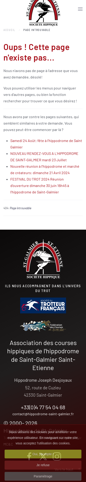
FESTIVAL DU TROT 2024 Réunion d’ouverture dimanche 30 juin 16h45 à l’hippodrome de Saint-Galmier (39, 185)
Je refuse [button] (43, 469)
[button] (80, 9)
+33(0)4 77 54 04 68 (43, 407)
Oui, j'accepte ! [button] (42, 458)
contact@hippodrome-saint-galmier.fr (43, 414)
